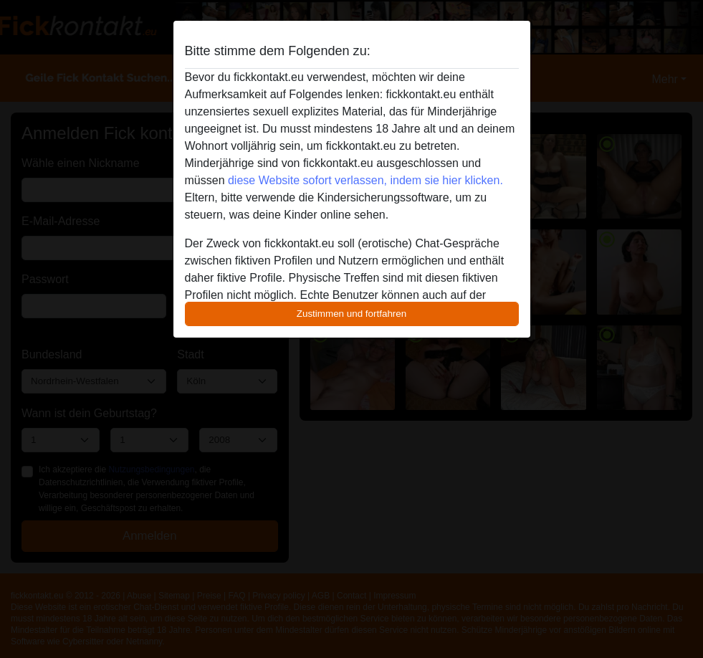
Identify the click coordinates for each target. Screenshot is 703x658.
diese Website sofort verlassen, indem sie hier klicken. (365, 180)
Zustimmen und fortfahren (352, 313)
